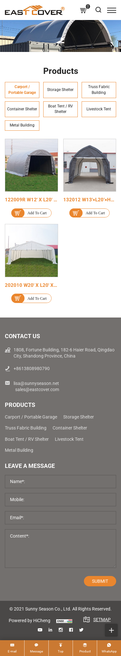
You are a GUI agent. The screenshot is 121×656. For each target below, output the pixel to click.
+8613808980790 (32, 368)
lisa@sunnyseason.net (36, 383)
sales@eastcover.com (37, 389)
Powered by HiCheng (29, 620)
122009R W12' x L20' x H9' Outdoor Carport (53, 200)
